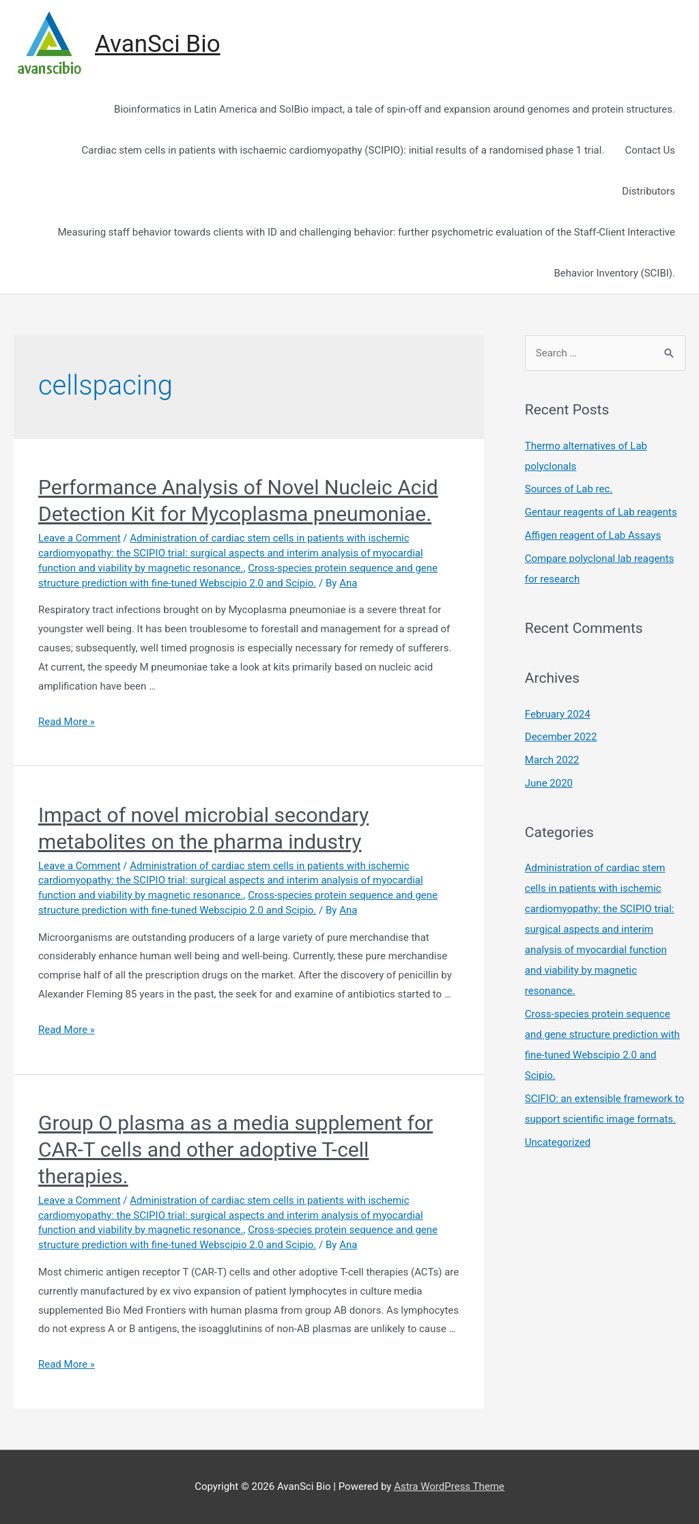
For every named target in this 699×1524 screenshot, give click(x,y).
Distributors (648, 191)
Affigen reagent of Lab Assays (593, 535)
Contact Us (650, 150)
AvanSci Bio (157, 44)
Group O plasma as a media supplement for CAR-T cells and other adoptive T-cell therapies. (235, 1149)
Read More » (66, 722)
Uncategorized (557, 1142)
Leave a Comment (79, 538)
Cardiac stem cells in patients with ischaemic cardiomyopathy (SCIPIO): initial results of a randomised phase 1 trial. (343, 150)
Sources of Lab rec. (569, 489)
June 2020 (549, 783)
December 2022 (561, 737)
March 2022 (552, 760)
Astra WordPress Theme (449, 1486)
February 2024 (557, 714)
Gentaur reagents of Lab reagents (601, 512)
